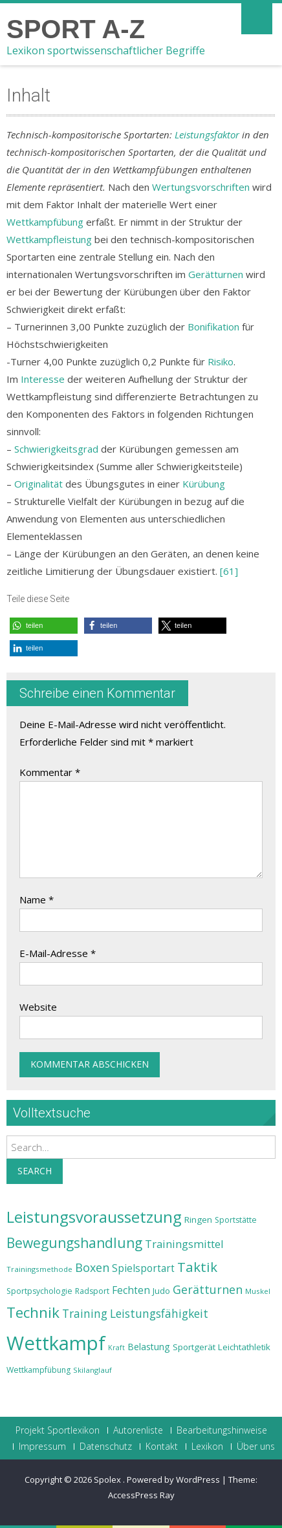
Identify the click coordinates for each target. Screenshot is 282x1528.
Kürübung (203, 483)
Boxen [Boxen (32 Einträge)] (92, 1267)
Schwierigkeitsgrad (56, 448)
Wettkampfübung (44, 221)
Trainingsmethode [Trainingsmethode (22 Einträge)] (39, 1269)
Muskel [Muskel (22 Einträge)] (257, 1291)
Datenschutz (106, 1446)
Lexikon (207, 1446)
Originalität (38, 483)
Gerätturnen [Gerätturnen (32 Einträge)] (208, 1289)
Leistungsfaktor (207, 134)
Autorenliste (138, 1430)
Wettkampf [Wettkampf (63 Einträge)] (55, 1343)
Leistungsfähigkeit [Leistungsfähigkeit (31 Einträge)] (159, 1313)
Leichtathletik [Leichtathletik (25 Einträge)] (244, 1347)
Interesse (43, 378)
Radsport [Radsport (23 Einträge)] (92, 1291)
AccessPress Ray (141, 1495)
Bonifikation (213, 326)
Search (34, 1171)
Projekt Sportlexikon (58, 1430)
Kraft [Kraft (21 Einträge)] (116, 1347)
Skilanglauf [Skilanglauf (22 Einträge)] (92, 1370)
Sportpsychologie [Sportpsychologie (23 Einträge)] (39, 1291)
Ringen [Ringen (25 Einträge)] (198, 1219)
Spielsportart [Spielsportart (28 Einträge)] (143, 1268)
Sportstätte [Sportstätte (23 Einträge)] (236, 1219)
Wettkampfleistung (49, 239)
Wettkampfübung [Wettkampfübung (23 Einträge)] (38, 1369)
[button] (44, 626)
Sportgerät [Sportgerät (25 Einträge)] (194, 1347)
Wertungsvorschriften (201, 186)
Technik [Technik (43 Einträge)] (33, 1312)
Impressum (42, 1446)
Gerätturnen (215, 274)
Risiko (220, 361)
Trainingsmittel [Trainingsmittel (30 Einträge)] (184, 1243)
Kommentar (49, 772)
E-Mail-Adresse (57, 953)
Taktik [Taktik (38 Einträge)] (197, 1267)
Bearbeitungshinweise (222, 1430)
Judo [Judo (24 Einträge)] (161, 1291)
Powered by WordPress (173, 1479)
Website (38, 1006)
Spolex (108, 1479)
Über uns (256, 1446)
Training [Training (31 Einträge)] (84, 1313)
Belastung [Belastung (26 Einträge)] (148, 1346)
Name (36, 899)
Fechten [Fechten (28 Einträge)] (131, 1290)
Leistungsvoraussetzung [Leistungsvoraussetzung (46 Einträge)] (94, 1217)
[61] (229, 571)
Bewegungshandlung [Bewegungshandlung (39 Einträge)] (74, 1243)
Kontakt (162, 1446)
